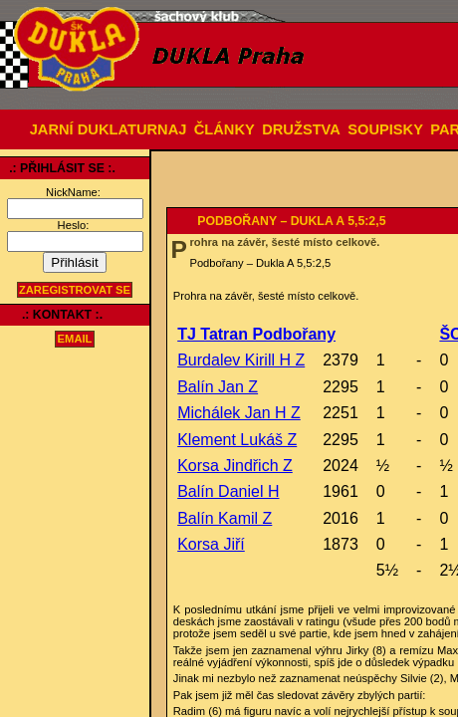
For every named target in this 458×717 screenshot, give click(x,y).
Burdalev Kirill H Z (241, 360)
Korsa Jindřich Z (235, 465)
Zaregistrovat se (74, 290)
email (75, 340)
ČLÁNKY (224, 129)
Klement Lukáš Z (237, 439)
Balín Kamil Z (224, 518)
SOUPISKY (385, 129)
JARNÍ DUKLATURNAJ (108, 129)
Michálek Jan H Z (239, 412)
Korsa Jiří (211, 544)
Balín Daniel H (228, 491)
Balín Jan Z (217, 386)
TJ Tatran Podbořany (256, 334)
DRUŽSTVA (301, 129)
